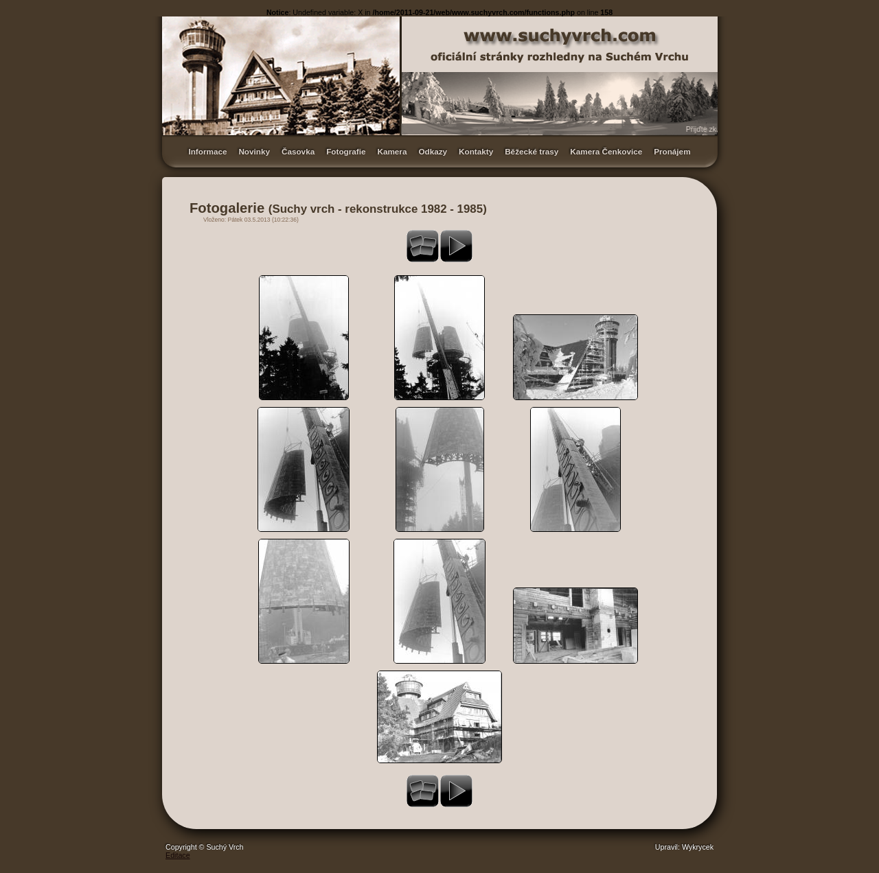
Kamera (392, 151)
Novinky (254, 151)
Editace (177, 855)
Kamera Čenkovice (606, 151)
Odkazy (432, 151)
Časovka (298, 151)
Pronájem (672, 151)
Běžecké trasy (531, 151)
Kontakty (476, 151)
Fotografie (345, 151)
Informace (207, 151)
